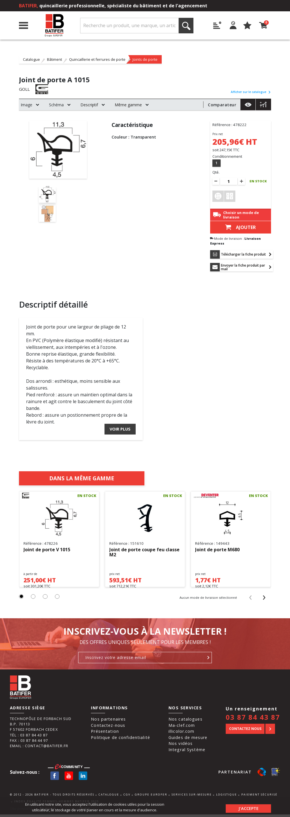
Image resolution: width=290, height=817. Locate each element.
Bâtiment (54, 59)
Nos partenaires (108, 721)
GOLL (25, 89)
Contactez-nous (108, 727)
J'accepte (248, 807)
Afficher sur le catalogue (251, 92)
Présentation (105, 733)
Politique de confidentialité (120, 740)
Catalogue (31, 59)
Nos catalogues (185, 721)
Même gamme (128, 104)
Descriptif (89, 104)
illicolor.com (182, 733)
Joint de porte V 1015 (47, 547)
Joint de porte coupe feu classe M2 (144, 549)
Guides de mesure (188, 740)
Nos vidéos (181, 746)
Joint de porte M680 (217, 547)
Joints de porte (145, 59)
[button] (21, 599)
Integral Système (187, 752)
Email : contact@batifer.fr (39, 748)
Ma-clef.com (182, 727)
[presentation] (250, 600)
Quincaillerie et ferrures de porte (97, 59)
